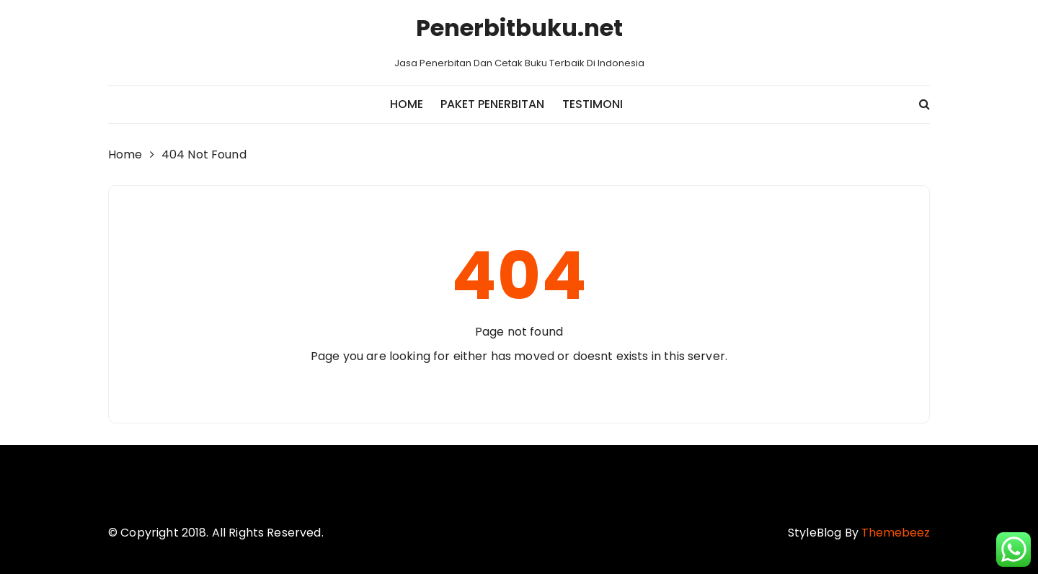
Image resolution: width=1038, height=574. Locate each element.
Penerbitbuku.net (519, 28)
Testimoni (592, 104)
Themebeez (895, 532)
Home (406, 104)
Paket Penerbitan (492, 104)
